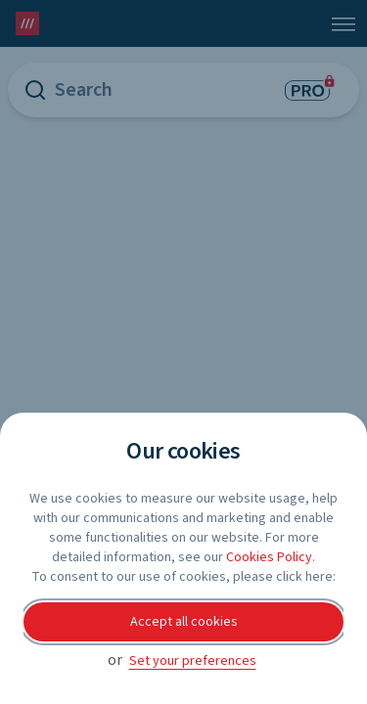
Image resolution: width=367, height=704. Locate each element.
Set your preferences (192, 661)
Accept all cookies (184, 622)
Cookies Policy (269, 557)
